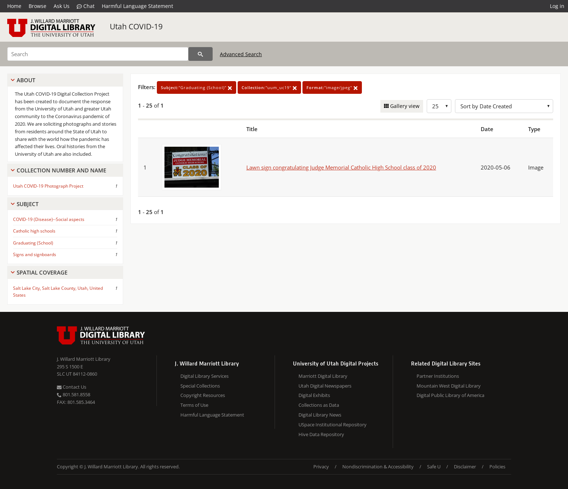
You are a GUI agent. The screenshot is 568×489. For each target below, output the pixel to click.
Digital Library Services (204, 376)
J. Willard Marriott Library (83, 359)
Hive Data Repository (321, 434)
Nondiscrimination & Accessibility (378, 466)
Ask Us (62, 6)
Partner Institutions (438, 376)
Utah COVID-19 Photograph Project (48, 186)
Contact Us (71, 387)
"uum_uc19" (269, 87)
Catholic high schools (34, 231)
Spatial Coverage (42, 272)
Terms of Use (194, 405)
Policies (497, 466)
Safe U (433, 466)
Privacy (321, 466)
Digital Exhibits (314, 395)
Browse (37, 6)
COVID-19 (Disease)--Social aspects (48, 219)
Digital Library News (319, 414)
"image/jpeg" (332, 87)
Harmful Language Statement (137, 6)
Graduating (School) (33, 243)
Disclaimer (465, 466)
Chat (86, 6)
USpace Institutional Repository (332, 424)
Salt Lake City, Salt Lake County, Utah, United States (58, 291)
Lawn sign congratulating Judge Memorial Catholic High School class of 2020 (341, 167)
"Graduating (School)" (196, 87)
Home (14, 6)
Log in (557, 6)
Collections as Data (318, 405)
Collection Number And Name (61, 170)
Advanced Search (241, 54)
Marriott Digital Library (322, 376)
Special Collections (200, 386)
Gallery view (404, 106)
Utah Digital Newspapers (324, 386)
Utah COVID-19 (136, 26)
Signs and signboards (34, 254)
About (26, 80)
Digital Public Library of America (450, 395)
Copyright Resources (202, 395)
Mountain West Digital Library (449, 386)
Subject (27, 204)
